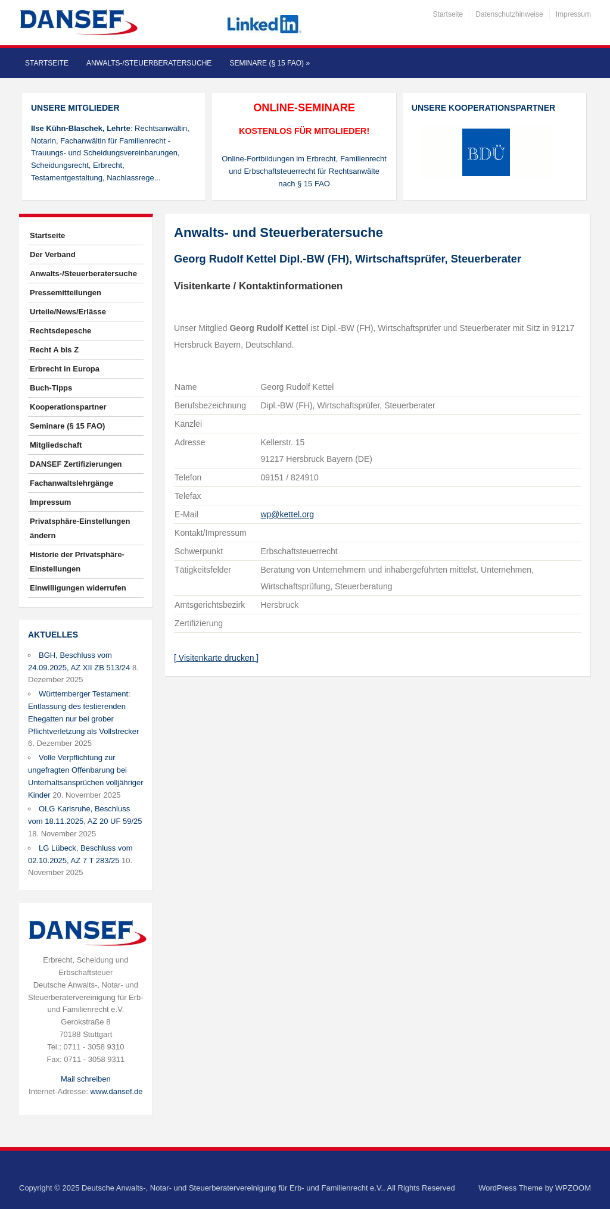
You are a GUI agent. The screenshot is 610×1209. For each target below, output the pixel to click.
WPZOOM (573, 1187)
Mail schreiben (86, 1078)
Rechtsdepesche (60, 330)
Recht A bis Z (54, 349)
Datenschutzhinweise (509, 14)
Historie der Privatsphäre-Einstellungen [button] (77, 561)
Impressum (573, 14)
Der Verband (53, 254)
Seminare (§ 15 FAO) (269, 63)
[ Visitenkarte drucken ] (216, 658)
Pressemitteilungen (65, 292)
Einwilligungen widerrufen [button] (78, 587)
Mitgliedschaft (56, 445)
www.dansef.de (116, 1091)
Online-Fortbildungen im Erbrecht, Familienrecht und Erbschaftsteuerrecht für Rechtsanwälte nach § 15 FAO (304, 171)
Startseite (448, 14)
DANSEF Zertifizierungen (76, 464)
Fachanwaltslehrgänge (71, 483)
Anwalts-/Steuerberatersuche (148, 63)
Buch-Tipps (51, 387)
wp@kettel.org (287, 514)
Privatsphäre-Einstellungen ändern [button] (80, 528)
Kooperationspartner (68, 406)
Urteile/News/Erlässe (68, 311)
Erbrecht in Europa (64, 368)
